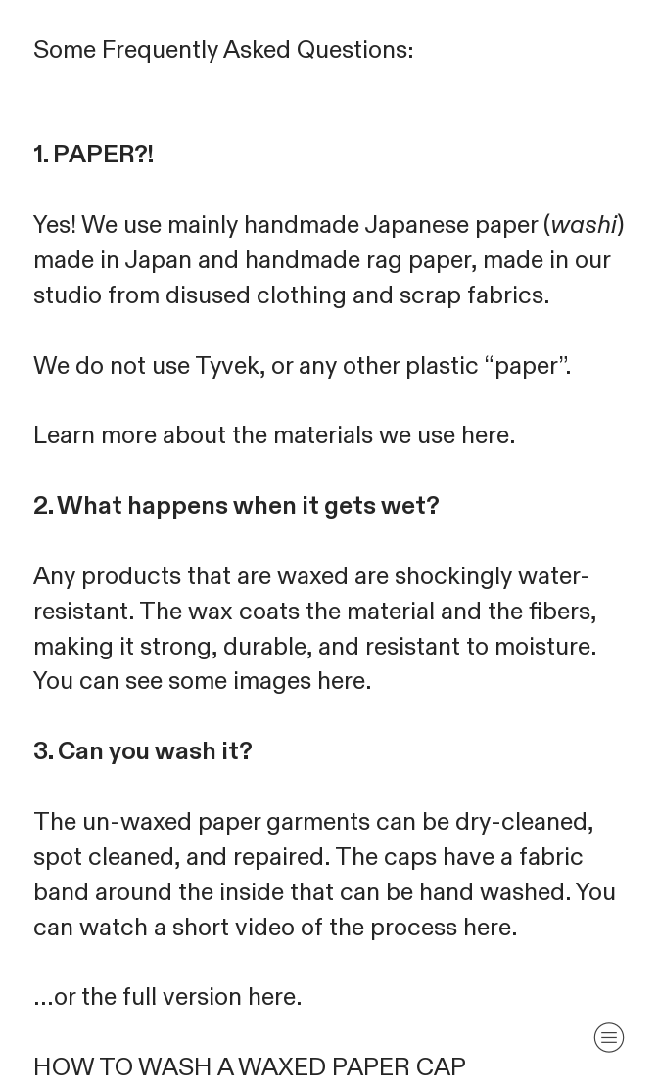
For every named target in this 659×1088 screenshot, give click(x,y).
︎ (609, 1038)
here (485, 435)
